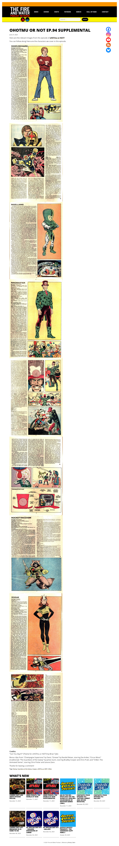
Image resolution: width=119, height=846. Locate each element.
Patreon (67, 12)
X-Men (50, 769)
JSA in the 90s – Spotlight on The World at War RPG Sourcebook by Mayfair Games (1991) (67, 799)
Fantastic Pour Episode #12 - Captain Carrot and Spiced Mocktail (83, 798)
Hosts (56, 12)
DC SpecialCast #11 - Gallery (51, 828)
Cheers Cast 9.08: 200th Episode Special (16, 796)
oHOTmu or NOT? (57, 38)
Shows (46, 12)
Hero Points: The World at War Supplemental (50, 796)
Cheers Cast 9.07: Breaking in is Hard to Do (16, 829)
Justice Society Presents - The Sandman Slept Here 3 (66, 830)
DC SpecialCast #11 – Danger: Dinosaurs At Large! (34, 829)
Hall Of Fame (92, 12)
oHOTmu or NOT (42, 769)
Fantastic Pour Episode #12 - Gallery (100, 796)
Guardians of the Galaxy (25, 769)
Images (34, 769)
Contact (105, 12)
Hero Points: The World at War (33, 796)
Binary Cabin (71, 842)
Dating (15, 769)
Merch (78, 12)
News (36, 12)
